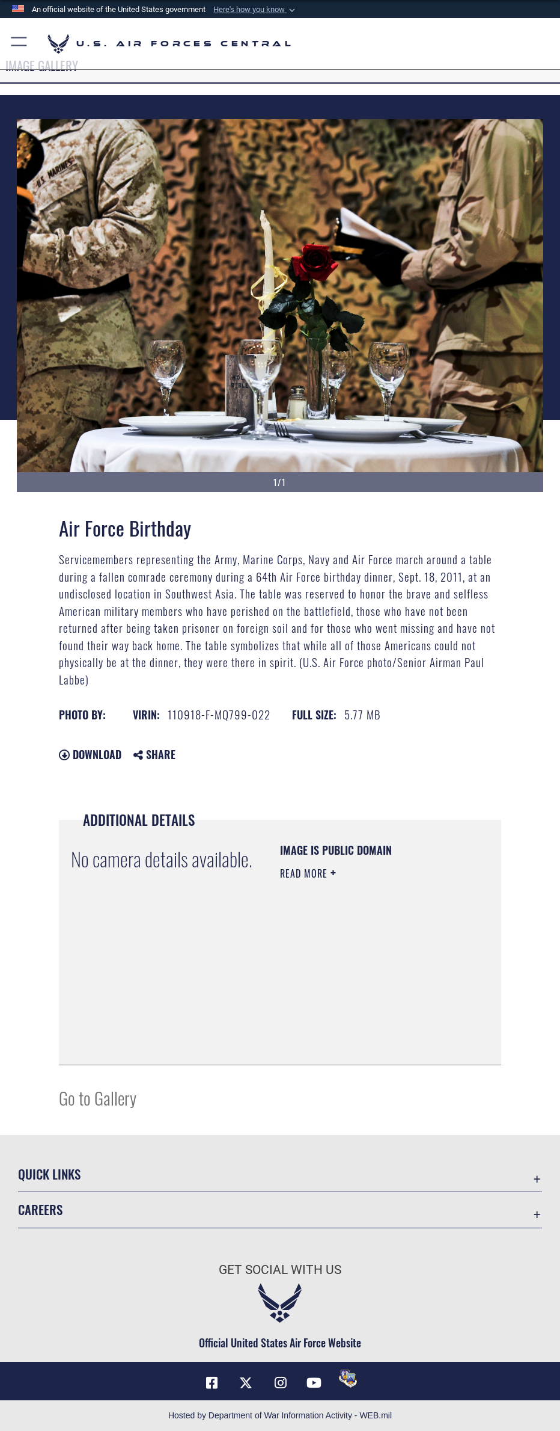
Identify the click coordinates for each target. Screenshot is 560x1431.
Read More (305, 873)
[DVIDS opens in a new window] (348, 1379)
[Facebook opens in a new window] (212, 1383)
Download (90, 754)
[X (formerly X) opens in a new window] (246, 1383)
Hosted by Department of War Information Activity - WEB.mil (280, 1415)
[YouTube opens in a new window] (314, 1383)
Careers (40, 1209)
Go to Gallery (97, 1097)
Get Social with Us (280, 1269)
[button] (255, 10)
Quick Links (49, 1174)
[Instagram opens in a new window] (280, 1383)
